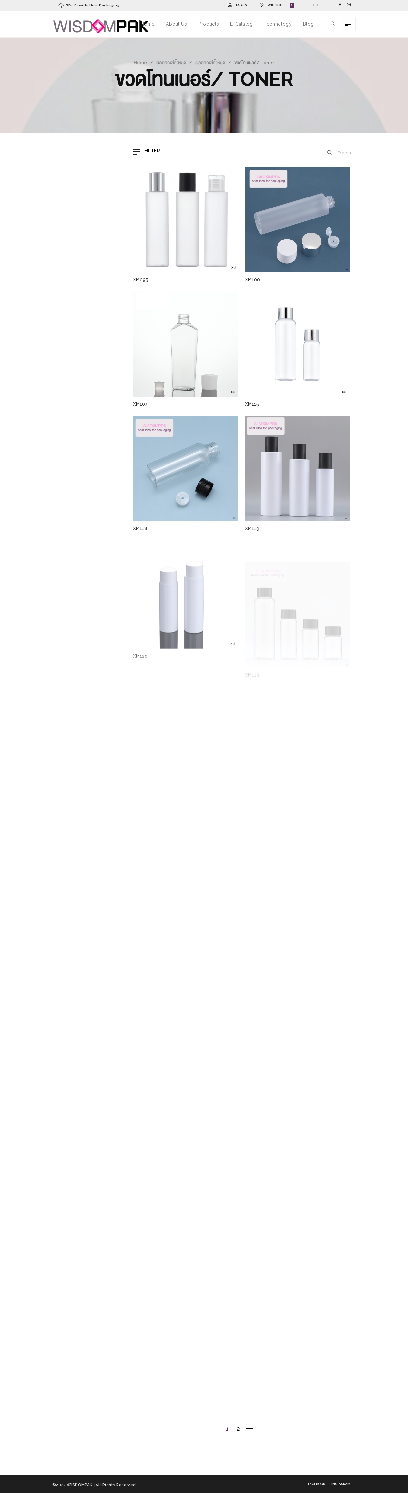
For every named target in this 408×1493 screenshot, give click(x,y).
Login (241, 5)
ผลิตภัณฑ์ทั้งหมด (171, 62)
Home (140, 62)
